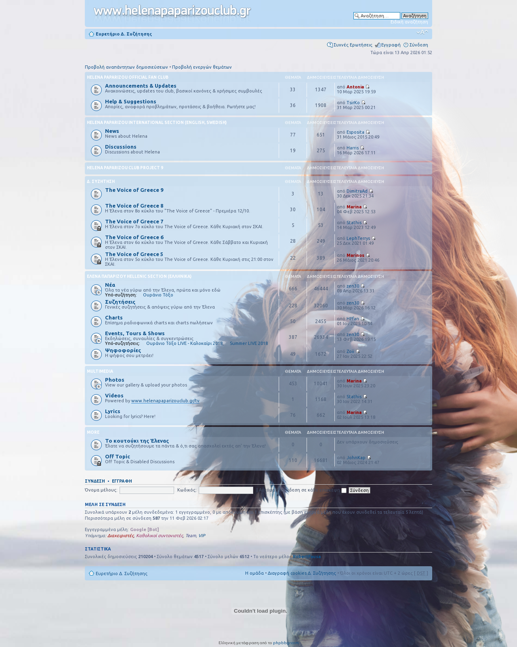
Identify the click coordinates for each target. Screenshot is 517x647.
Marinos (355, 255)
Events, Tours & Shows (135, 333)
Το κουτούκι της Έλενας (137, 440)
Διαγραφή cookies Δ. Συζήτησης (302, 573)
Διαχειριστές (120, 535)
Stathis (354, 222)
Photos (114, 379)
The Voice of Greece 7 (134, 221)
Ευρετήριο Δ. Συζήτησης (124, 34)
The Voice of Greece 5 (134, 254)
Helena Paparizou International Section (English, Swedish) (157, 122)
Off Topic (117, 456)
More (93, 432)
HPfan (353, 318)
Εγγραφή (391, 44)
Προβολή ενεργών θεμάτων (202, 67)
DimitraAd (357, 191)
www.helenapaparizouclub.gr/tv (165, 400)
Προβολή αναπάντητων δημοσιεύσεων (126, 67)
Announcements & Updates (141, 85)
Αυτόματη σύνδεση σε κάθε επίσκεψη (303, 489)
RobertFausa (307, 556)
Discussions (121, 146)
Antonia (355, 86)
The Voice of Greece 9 (134, 190)
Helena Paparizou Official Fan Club (127, 77)
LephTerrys (358, 238)
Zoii (350, 351)
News (112, 131)
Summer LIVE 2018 (249, 343)
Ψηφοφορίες (123, 350)
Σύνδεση (419, 44)
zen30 (353, 286)
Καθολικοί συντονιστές (159, 535)
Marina (354, 206)
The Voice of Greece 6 (134, 237)
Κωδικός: (187, 489)
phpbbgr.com (286, 643)
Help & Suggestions (130, 101)
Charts (114, 317)
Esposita (355, 132)
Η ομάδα (254, 573)
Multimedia (100, 371)
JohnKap (356, 457)
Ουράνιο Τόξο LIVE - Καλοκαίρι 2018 (184, 343)
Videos (114, 395)
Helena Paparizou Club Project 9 (125, 168)
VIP (201, 535)
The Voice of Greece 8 (134, 205)
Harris (353, 147)
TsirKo (353, 102)
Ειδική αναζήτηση (409, 21)
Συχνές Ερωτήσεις (353, 44)
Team (190, 535)
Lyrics (112, 411)
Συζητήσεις (120, 302)
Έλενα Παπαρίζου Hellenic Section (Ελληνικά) (139, 276)
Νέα (110, 285)
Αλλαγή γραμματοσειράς (422, 32)
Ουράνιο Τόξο (158, 294)
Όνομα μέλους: (101, 489)
